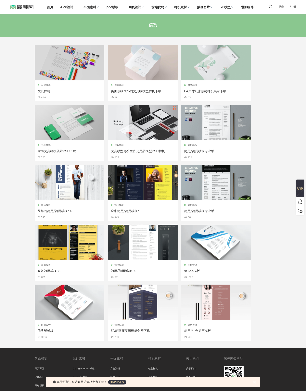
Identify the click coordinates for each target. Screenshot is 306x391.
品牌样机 (46, 85)
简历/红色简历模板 (171, 271)
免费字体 (115, 352)
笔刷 (75, 335)
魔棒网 (21, 7)
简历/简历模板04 (170, 211)
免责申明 (191, 318)
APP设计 (66, 7)
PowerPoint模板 (82, 326)
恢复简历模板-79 (110, 211)
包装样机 (106, 85)
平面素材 (89, 7)
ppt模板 (112, 7)
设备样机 (153, 318)
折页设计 (115, 318)
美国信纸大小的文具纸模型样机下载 (121, 91)
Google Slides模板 (84, 309)
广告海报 (115, 309)
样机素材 (180, 7)
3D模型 (225, 7)
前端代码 (157, 7)
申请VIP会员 (117, 382)
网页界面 (39, 309)
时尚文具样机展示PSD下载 (237, 91)
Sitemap (191, 326)
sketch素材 (41, 360)
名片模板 (115, 335)
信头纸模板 (226, 211)
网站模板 (39, 326)
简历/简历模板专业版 (113, 151)
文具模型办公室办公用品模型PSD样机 (62, 151)
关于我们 (191, 309)
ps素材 (38, 352)
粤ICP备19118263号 (260, 381)
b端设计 (39, 318)
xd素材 (39, 369)
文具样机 (44, 91)
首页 (50, 7)
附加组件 (247, 7)
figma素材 (40, 335)
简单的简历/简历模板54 (175, 151)
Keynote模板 (80, 318)
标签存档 (191, 335)
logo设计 (78, 360)
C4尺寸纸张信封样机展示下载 (179, 91)
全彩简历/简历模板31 (233, 151)
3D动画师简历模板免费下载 (117, 271)
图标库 (38, 343)
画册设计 (226, 205)
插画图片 (203, 7)
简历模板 (106, 145)
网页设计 (135, 7)
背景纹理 (77, 352)
